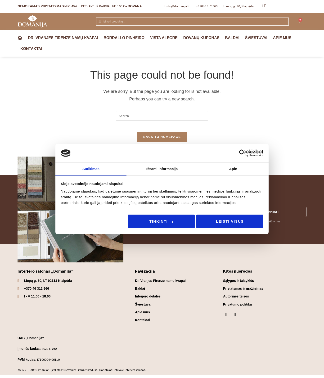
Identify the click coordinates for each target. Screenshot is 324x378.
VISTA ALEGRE (164, 38)
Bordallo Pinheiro (124, 38)
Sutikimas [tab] (90, 168)
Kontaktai (31, 49)
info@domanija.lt (177, 6)
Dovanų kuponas (201, 38)
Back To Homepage (162, 140)
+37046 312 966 (206, 6)
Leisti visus (230, 222)
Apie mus (282, 38)
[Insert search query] (162, 116)
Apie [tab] (233, 168)
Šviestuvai (256, 38)
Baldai (232, 38)
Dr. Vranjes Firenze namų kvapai (63, 38)
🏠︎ (20, 38)
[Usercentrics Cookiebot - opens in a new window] (242, 152)
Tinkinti (161, 222)
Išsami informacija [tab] (162, 168)
